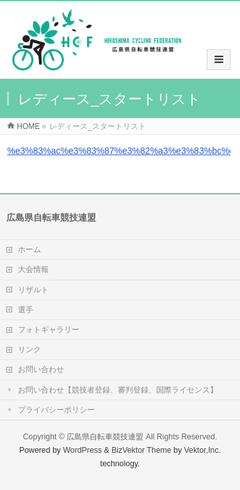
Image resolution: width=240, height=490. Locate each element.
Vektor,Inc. (202, 450)
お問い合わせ (41, 369)
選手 (25, 309)
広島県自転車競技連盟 (105, 436)
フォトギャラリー (48, 329)
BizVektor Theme (141, 450)
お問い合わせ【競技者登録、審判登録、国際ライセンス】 (118, 389)
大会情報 (33, 269)
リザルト (33, 289)
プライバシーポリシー (56, 409)
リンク (29, 349)
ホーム (29, 249)
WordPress (82, 450)
